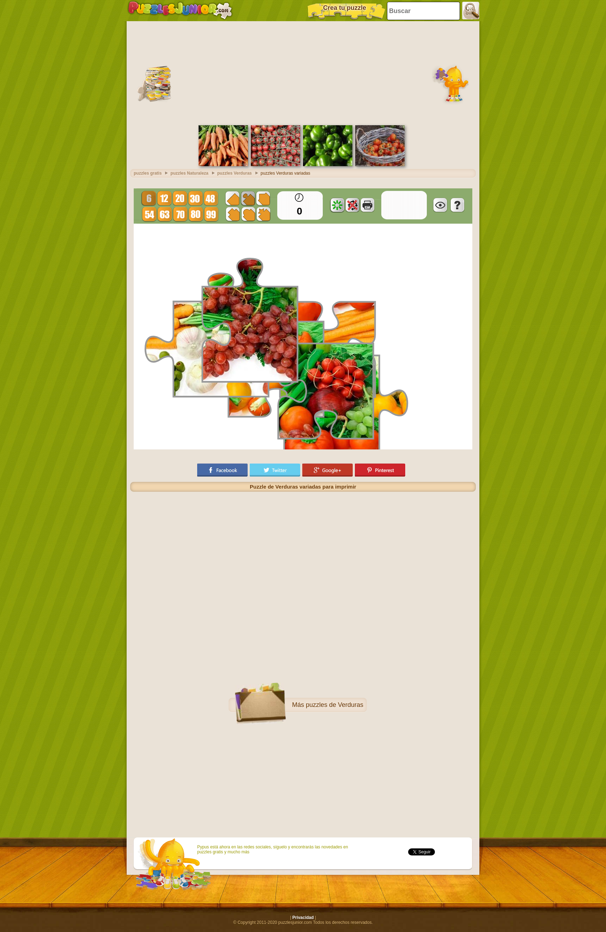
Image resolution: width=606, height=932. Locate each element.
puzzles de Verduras (334, 704)
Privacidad (303, 917)
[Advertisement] (303, 72)
